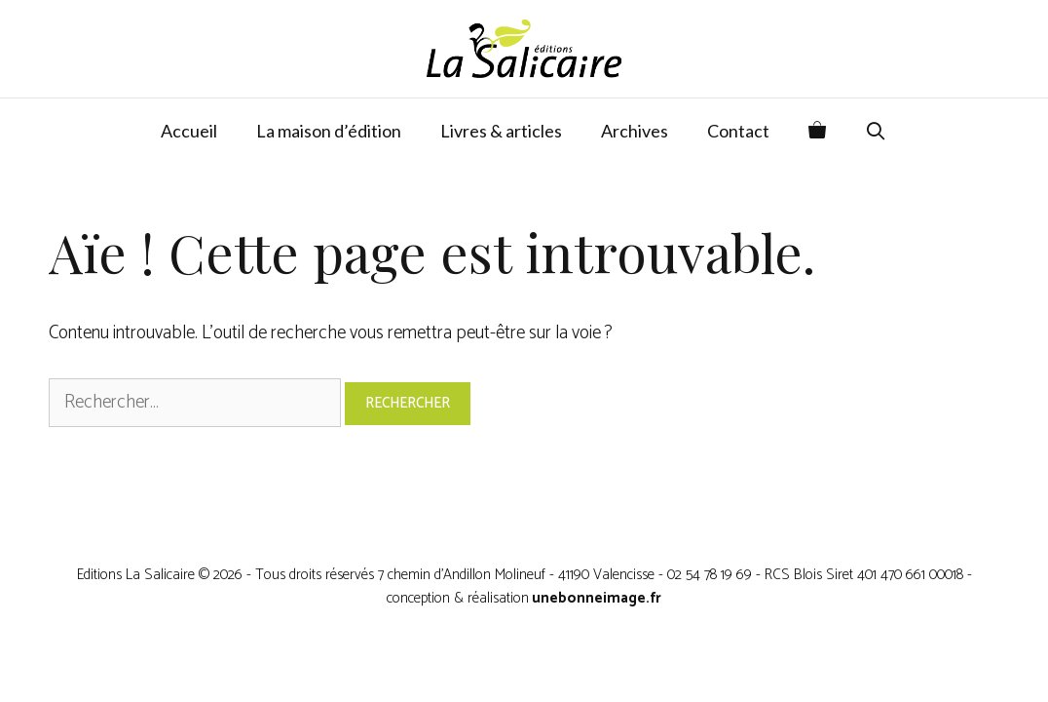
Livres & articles (501, 130)
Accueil (189, 130)
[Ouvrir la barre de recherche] (876, 131)
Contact (738, 130)
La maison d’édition (328, 130)
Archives (634, 130)
